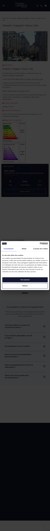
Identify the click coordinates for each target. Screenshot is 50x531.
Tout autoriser (25, 280)
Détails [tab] (24, 248)
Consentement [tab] (8, 248)
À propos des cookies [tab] (40, 248)
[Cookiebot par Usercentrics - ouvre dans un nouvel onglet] (40, 243)
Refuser (25, 286)
